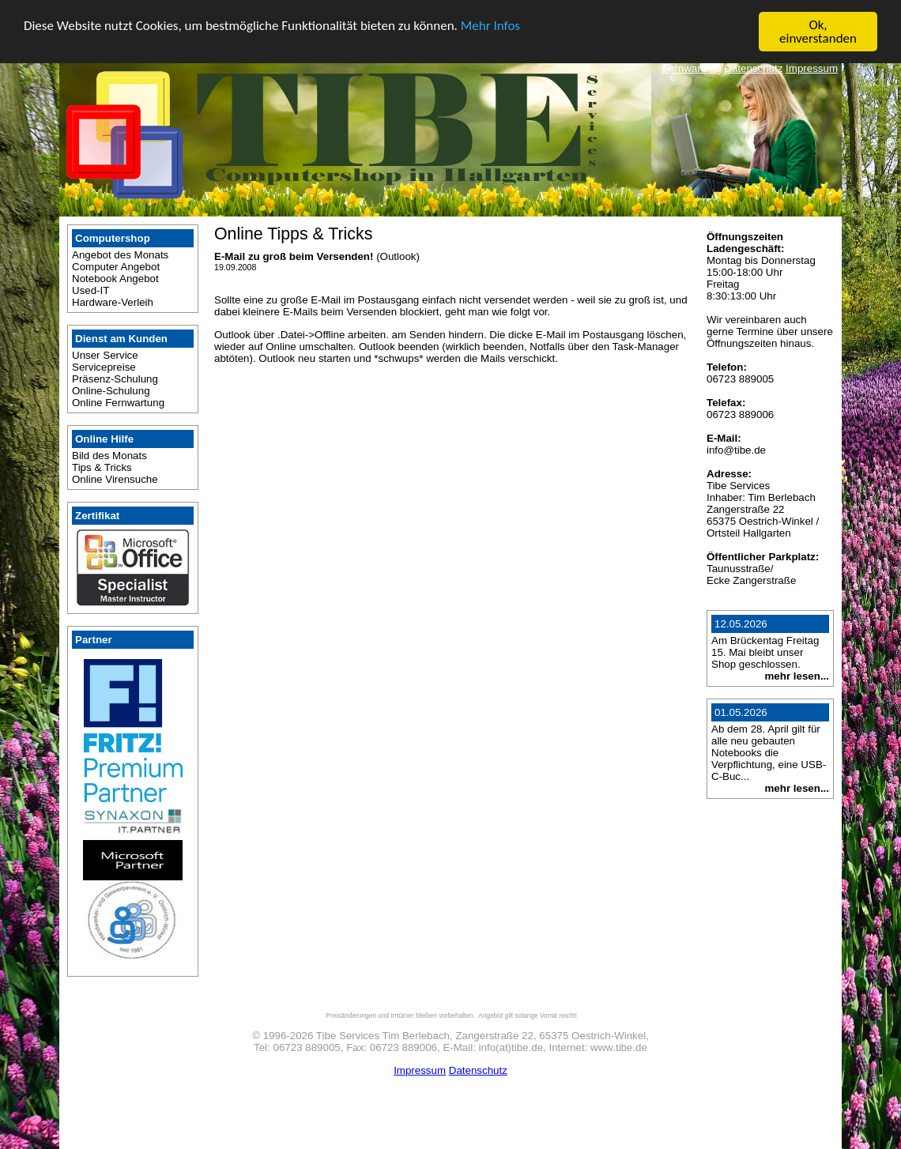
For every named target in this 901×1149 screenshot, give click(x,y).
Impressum (812, 68)
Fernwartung (692, 68)
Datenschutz (753, 68)
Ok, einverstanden (818, 32)
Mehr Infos (490, 25)
